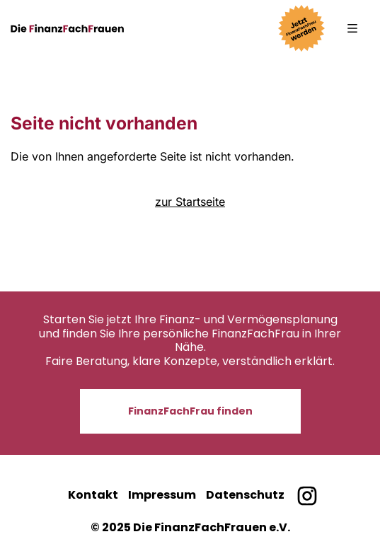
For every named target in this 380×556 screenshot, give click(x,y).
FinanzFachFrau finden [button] (190, 411)
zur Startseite (190, 202)
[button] (352, 28)
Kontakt (93, 495)
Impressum (162, 495)
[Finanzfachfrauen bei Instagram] (306, 495)
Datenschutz (245, 495)
